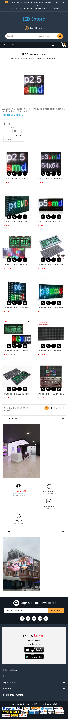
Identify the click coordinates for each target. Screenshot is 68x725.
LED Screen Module (47, 58)
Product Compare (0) (13, 115)
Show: (12, 127)
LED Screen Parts (25, 58)
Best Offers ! (37, 28)
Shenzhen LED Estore (34, 704)
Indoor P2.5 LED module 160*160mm (24, 178)
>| (61, 408)
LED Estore (34, 19)
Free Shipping (18, 493)
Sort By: (19, 136)
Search (60, 35)
